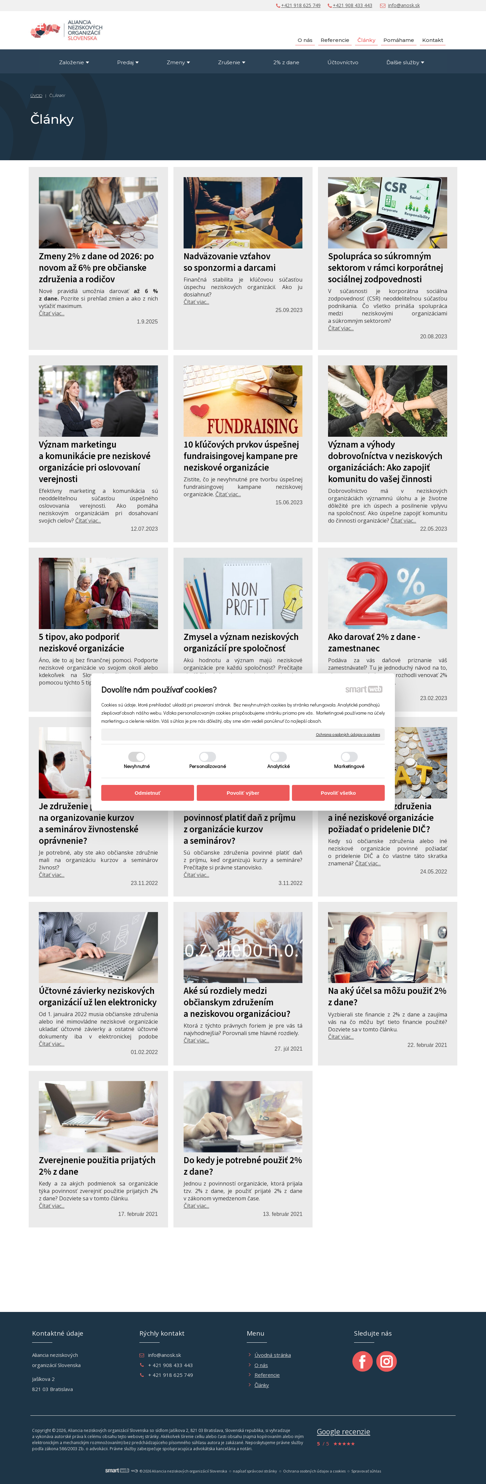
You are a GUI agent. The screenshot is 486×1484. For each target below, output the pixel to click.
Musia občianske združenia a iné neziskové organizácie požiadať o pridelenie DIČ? (381, 817)
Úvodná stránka (272, 1354)
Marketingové (349, 766)
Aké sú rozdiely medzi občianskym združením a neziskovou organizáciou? (237, 1002)
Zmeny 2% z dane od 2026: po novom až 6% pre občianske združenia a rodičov (96, 267)
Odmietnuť (148, 793)
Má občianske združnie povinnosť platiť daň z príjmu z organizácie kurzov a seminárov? (240, 823)
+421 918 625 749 (301, 5)
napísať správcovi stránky (255, 1471)
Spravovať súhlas (366, 1471)
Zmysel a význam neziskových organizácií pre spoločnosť (241, 642)
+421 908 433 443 (352, 5)
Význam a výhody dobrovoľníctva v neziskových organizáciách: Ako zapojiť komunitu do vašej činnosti (385, 461)
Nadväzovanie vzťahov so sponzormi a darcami (230, 261)
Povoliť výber (243, 793)
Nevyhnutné (137, 766)
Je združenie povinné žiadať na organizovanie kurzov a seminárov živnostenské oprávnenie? (93, 823)
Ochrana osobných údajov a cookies (348, 734)
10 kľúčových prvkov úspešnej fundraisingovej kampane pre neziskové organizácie (241, 455)
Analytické (278, 766)
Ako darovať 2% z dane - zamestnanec (374, 642)
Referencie (267, 1374)
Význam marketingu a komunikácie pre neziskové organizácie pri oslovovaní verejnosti (95, 461)
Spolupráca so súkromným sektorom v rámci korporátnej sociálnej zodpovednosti (385, 267)
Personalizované (207, 766)
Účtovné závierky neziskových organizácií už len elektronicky (98, 996)
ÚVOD (36, 95)
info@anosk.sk (404, 5)
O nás (261, 1365)
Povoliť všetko (338, 793)
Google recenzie (343, 1431)
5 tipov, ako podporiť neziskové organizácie (81, 642)
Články (261, 1385)
